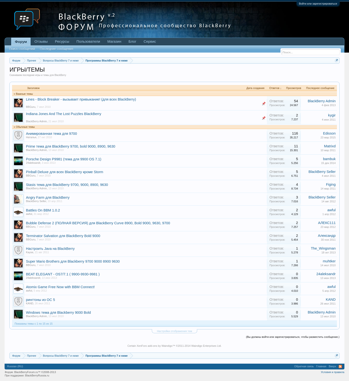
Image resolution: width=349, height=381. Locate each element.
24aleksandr (33, 162)
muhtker (329, 261)
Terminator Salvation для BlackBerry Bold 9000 (63, 236)
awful (29, 213)
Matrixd (329, 146)
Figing (331, 184)
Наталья (31, 137)
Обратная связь (304, 366)
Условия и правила (332, 372)
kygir (332, 115)
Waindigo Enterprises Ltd (206, 345)
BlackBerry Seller (321, 172)
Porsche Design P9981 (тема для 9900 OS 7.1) (63, 159)
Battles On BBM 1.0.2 (43, 210)
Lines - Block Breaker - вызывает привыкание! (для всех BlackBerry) (81, 99)
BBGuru (30, 106)
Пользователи (88, 41)
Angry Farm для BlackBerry (48, 197)
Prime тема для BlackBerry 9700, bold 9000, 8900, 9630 (70, 146)
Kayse (29, 252)
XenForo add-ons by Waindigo (154, 345)
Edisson (329, 133)
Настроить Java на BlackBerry (50, 249)
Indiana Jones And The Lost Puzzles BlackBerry (63, 114)
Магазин (114, 41)
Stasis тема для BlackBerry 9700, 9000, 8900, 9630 (67, 185)
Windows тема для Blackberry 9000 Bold (58, 312)
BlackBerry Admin (322, 101)
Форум (21, 42)
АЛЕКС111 (327, 223)
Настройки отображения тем (174, 331)
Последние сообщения (56, 49)
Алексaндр (326, 236)
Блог (132, 41)
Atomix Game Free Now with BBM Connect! (60, 287)
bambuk (329, 159)
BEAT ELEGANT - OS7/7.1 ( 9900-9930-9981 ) (63, 274)
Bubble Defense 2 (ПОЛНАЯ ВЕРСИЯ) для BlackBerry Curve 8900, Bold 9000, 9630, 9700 (98, 223)
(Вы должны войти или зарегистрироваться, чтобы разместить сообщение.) (292, 336)
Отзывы (41, 41)
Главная (321, 366)
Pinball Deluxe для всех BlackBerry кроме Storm (64, 172)
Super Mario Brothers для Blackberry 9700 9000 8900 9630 (72, 261)
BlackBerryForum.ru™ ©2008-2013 (35, 372)
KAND (29, 303)
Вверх (332, 366)
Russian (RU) (15, 366)
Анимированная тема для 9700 (51, 134)
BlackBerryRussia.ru (37, 375)
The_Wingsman (323, 248)
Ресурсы (62, 41)
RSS (340, 366)
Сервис (150, 41)
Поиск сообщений (22, 49)
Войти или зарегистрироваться (318, 3)
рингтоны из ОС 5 (40, 300)
